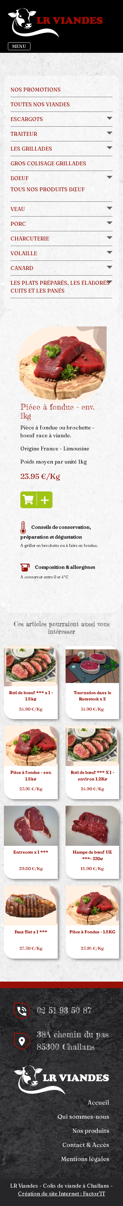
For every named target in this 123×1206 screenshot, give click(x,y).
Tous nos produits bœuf (47, 189)
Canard (21, 268)
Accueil (98, 1102)
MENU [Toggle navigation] (19, 46)
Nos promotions (35, 89)
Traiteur (23, 134)
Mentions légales (85, 1159)
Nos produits (90, 1130)
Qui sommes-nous (83, 1116)
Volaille (23, 253)
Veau (17, 209)
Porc (18, 223)
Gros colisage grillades (48, 163)
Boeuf (19, 178)
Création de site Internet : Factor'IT (61, 1193)
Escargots (26, 119)
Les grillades (31, 148)
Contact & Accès (85, 1145)
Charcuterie (29, 238)
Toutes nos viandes (40, 104)
